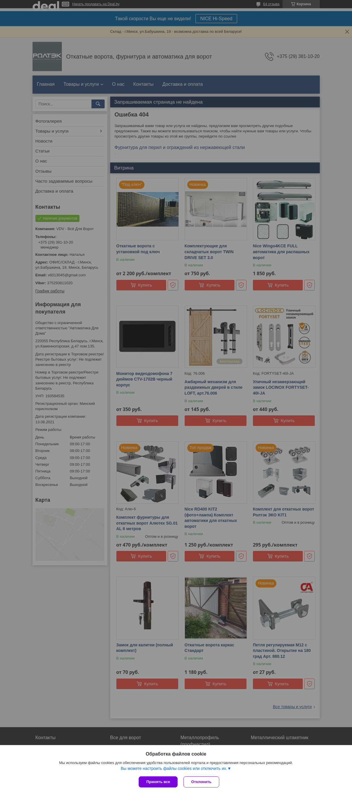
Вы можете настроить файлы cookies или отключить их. (174, 768)
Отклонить (201, 782)
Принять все (158, 782)
